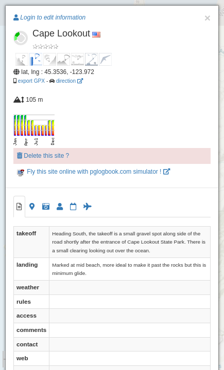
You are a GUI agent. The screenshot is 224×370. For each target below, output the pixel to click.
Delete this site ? (43, 155)
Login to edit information (49, 17)
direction (69, 81)
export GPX (31, 81)
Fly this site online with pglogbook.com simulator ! (93, 171)
